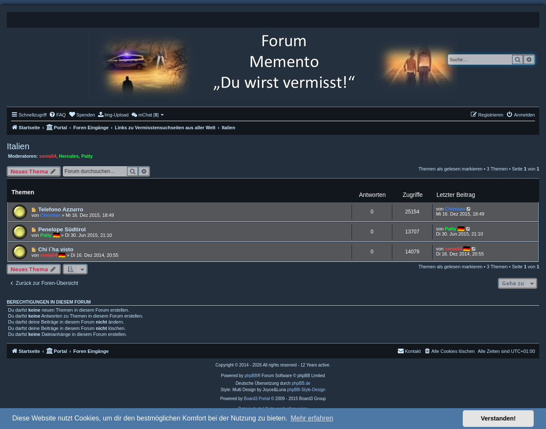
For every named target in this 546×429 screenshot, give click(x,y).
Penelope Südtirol (62, 229)
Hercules (69, 156)
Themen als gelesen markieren (450, 168)
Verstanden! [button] (498, 418)
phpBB (251, 375)
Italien (18, 146)
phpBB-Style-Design (306, 389)
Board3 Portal (257, 398)
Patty (87, 156)
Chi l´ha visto (55, 249)
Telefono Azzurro (60, 209)
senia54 (47, 156)
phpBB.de (301, 383)
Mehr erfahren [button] (311, 418)
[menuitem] (57, 115)
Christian (50, 215)
